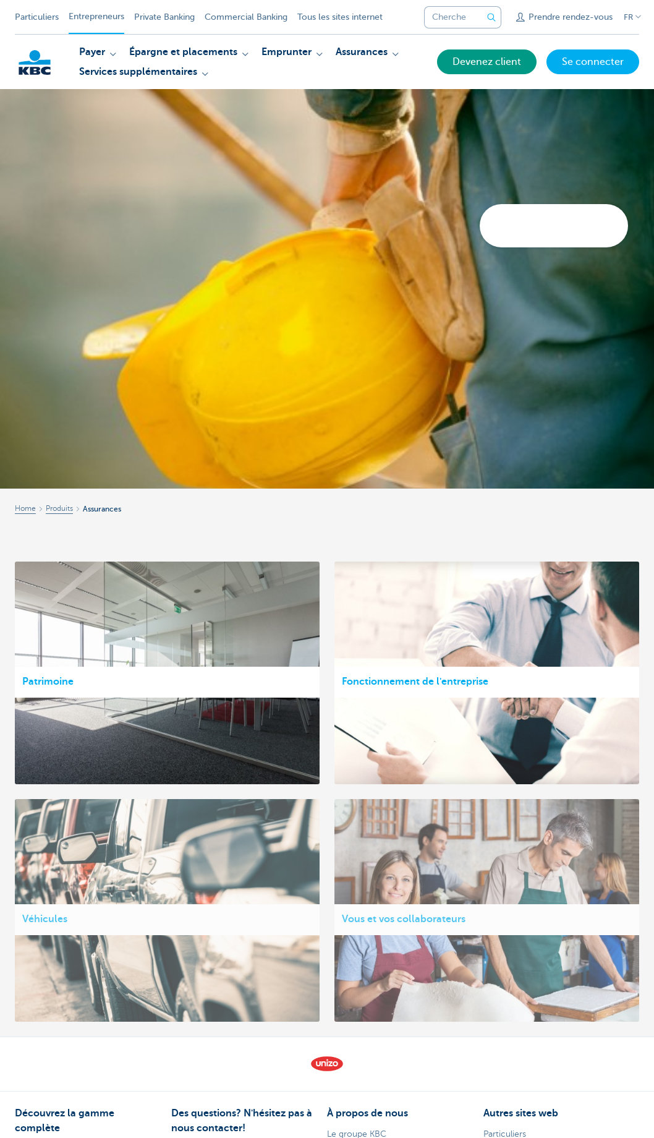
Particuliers (37, 17)
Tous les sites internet (340, 17)
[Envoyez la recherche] (491, 17)
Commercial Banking (246, 17)
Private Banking (164, 17)
